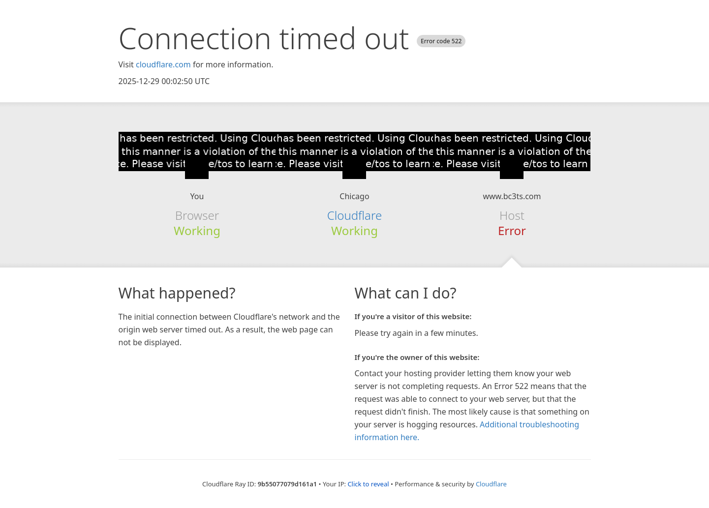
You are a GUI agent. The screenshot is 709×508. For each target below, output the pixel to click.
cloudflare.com (163, 64)
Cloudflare (354, 215)
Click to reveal (368, 483)
